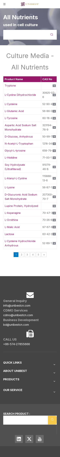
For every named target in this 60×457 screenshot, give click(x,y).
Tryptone (10, 85)
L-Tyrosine (11, 118)
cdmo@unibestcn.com (18, 310)
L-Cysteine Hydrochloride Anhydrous (20, 243)
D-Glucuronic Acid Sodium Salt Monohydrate (21, 196)
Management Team (15, 391)
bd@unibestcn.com (16, 320)
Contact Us (10, 368)
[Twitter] (29, 438)
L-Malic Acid (12, 227)
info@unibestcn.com (16, 301)
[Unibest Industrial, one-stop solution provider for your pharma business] (5, 281)
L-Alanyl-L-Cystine (16, 178)
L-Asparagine (13, 212)
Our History (10, 386)
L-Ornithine (11, 219)
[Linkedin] (19, 438)
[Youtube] (40, 438)
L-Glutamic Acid (14, 111)
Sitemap (8, 363)
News (6, 373)
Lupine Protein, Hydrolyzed (21, 205)
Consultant (9, 397)
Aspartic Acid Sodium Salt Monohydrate (20, 127)
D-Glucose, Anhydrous (19, 136)
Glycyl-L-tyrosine (15, 150)
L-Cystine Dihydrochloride (20, 94)
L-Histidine (11, 157)
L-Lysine (10, 187)
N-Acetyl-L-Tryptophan (19, 143)
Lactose (9, 234)
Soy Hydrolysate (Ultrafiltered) (15, 167)
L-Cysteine (11, 104)
